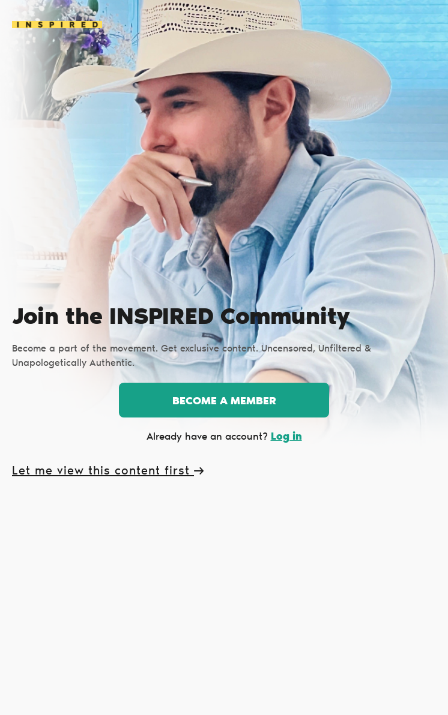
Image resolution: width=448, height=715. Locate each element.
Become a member (224, 401)
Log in (286, 437)
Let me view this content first (108, 471)
